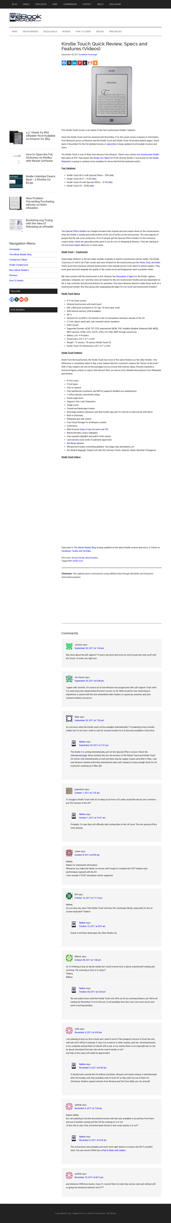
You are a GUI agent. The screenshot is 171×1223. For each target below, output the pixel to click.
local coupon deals (77, 245)
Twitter (75, 551)
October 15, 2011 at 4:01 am (92, 926)
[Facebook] (64, 63)
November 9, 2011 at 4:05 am (88, 1032)
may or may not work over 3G (94, 429)
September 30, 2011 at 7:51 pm (93, 745)
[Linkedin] (74, 63)
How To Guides (16, 280)
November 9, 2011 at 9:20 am (92, 1140)
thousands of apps (125, 276)
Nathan (82, 742)
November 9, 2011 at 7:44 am (88, 1108)
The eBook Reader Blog (85, 547)
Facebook (66, 551)
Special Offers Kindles (76, 231)
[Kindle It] (85, 63)
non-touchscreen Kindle (148, 154)
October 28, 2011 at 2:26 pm (92, 992)
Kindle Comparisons (18, 265)
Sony (148, 262)
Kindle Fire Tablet (102, 158)
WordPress (111, 1213)
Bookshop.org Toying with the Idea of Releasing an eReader (40, 223)
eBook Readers (91, 558)
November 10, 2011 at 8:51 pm (89, 1177)
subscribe (111, 144)
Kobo (157, 262)
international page (79, 755)
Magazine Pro (78, 1213)
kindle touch (78, 561)
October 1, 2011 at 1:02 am (87, 793)
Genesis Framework (96, 1213)
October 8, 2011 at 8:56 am (87, 855)
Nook (142, 262)
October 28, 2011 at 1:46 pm (88, 960)
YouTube (87, 551)
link (111, 175)
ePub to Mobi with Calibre (113, 1150)
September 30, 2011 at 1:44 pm (89, 648)
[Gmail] (90, 63)
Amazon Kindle (78, 558)
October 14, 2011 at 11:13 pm (88, 898)
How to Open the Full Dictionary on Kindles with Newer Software (39, 157)
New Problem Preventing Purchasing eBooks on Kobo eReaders (40, 203)
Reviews (13, 275)
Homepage (14, 249)
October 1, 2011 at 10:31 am (92, 817)
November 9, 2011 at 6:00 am (92, 1067)
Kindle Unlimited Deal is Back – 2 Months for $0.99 (40, 179)
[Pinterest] (79, 63)
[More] (95, 63)
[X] (69, 63)
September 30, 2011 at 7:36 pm (89, 720)
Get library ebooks (75, 443)
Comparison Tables (18, 259)
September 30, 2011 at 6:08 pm (89, 681)
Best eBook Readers (19, 270)
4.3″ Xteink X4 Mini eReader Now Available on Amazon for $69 (40, 136)
